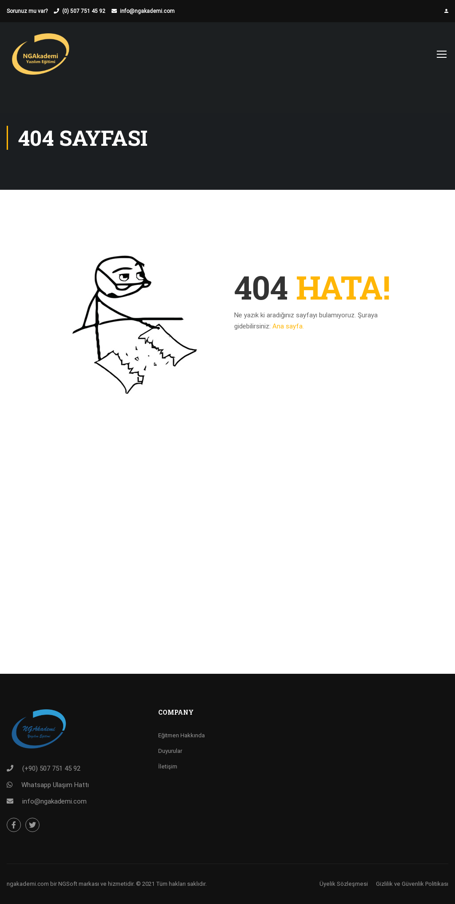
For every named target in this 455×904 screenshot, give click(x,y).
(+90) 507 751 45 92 (51, 768)
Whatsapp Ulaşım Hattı (55, 785)
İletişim (167, 766)
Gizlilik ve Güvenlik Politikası (412, 883)
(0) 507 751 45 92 (83, 11)
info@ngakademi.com (147, 11)
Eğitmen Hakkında (181, 735)
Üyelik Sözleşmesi (343, 883)
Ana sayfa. (288, 326)
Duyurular (170, 751)
